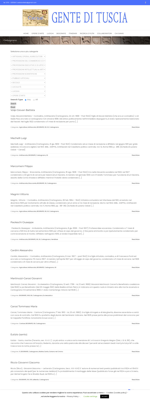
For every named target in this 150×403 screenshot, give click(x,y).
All (35, 99)
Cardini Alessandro (22, 250)
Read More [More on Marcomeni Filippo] (135, 183)
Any (28, 99)
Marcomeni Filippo (22, 166)
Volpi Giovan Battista (23, 110)
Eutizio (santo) (19, 334)
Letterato (36, 380)
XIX (46, 127)
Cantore (22, 323)
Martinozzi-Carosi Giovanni (26, 278)
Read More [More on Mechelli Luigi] (135, 155)
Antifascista (32, 127)
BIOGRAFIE (40, 127)
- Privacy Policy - (73, 396)
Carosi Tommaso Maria (24, 306)
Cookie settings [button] (90, 396)
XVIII (28, 295)
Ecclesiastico (47, 295)
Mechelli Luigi (19, 138)
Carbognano (54, 127)
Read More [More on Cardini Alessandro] (135, 267)
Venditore (54, 239)
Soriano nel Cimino (56, 352)
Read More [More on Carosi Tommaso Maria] (135, 323)
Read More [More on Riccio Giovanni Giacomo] (135, 380)
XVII (31, 380)
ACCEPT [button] (105, 396)
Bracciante (32, 183)
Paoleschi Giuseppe (22, 222)
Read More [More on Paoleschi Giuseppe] (135, 239)
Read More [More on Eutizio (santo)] (135, 352)
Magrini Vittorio (20, 194)
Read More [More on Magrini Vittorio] (135, 211)
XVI (28, 380)
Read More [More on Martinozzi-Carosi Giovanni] (135, 295)
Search (13, 104)
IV (20, 352)
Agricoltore (23, 127)
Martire (41, 352)
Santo (46, 352)
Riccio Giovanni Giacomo (25, 362)
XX (48, 127)
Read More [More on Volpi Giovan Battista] (135, 127)
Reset (13, 107)
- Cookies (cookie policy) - (116, 392)
